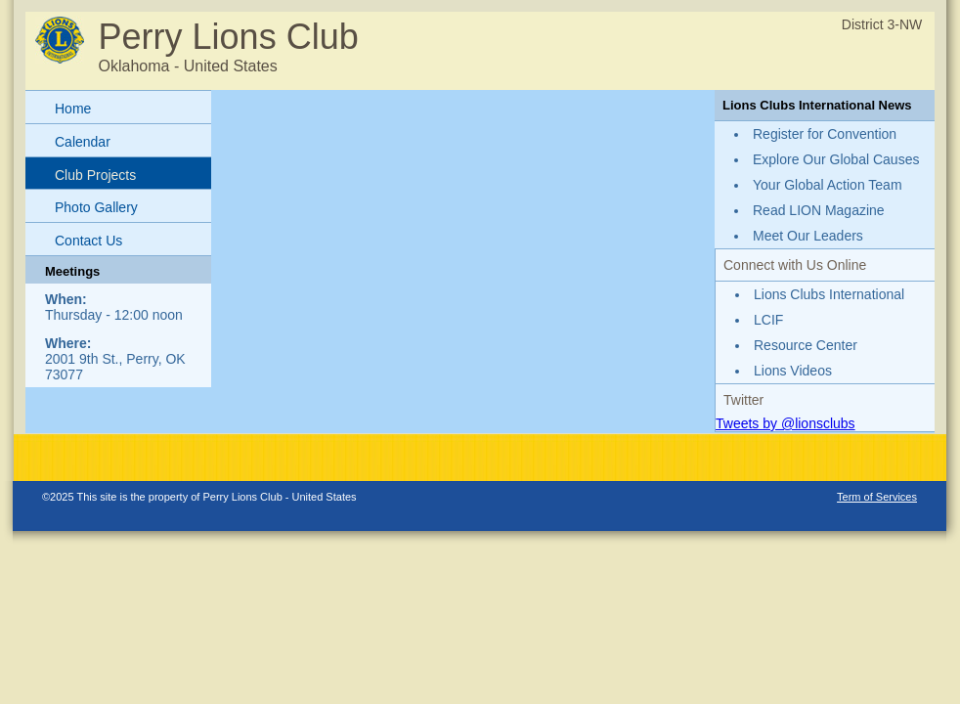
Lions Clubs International (829, 294)
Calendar (82, 142)
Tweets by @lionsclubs (785, 423)
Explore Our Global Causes (836, 159)
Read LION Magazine (819, 210)
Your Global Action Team (827, 185)
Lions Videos (793, 370)
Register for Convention (824, 134)
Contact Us (88, 240)
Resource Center (805, 345)
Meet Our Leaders (808, 235)
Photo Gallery (96, 207)
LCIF (768, 320)
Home (73, 108)
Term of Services (877, 497)
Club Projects (95, 175)
